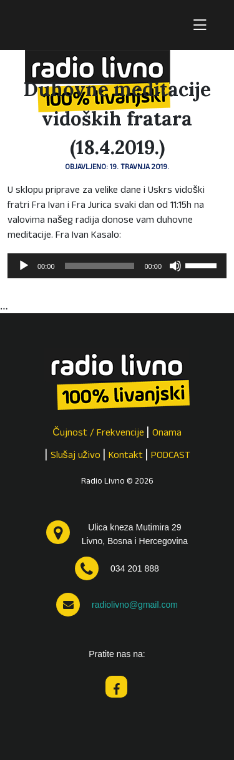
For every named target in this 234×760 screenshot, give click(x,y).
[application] (117, 265)
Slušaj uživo (75, 456)
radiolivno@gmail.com (135, 605)
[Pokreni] (23, 266)
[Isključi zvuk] (175, 266)
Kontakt (126, 456)
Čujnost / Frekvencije (98, 434)
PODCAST (170, 456)
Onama (167, 434)
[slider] (100, 266)
